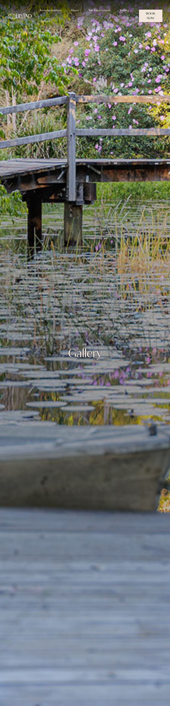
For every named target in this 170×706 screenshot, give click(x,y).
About (75, 10)
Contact (45, 21)
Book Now (150, 15)
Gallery (124, 10)
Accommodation (50, 10)
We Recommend (99, 10)
